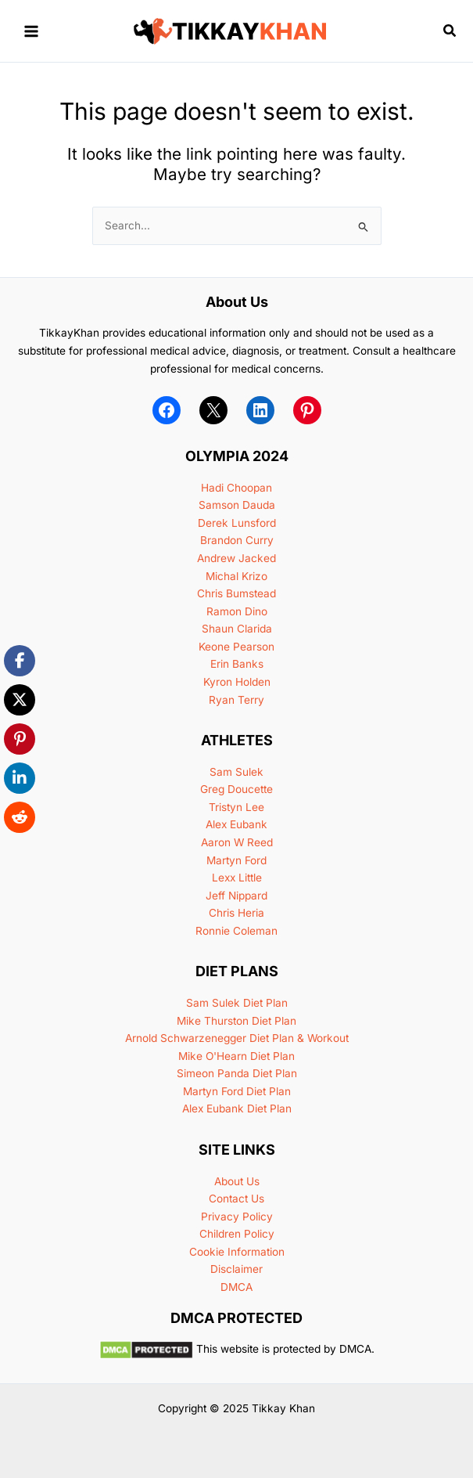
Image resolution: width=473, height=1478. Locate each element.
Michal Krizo (236, 576)
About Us (237, 1181)
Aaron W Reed (237, 842)
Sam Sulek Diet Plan (237, 1003)
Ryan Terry (236, 700)
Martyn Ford (236, 860)
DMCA (236, 1287)
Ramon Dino (236, 611)
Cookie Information (237, 1251)
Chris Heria (236, 913)
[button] (450, 31)
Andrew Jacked (236, 558)
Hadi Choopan (236, 487)
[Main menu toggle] (32, 31)
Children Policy (236, 1233)
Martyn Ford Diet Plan (237, 1091)
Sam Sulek (236, 772)
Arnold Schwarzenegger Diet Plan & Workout (237, 1038)
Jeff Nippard (236, 895)
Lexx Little (237, 877)
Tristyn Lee (236, 807)
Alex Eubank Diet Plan (237, 1108)
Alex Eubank (236, 824)
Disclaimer (236, 1269)
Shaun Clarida (237, 628)
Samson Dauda (237, 505)
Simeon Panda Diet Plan (237, 1073)
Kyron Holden (237, 682)
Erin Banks (236, 664)
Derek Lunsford (237, 523)
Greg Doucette (236, 789)
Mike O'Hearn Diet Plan (236, 1056)
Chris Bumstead (236, 593)
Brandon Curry (237, 540)
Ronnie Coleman (236, 931)
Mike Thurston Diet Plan (236, 1021)
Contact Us (236, 1198)
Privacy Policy (237, 1216)
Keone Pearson (236, 646)
